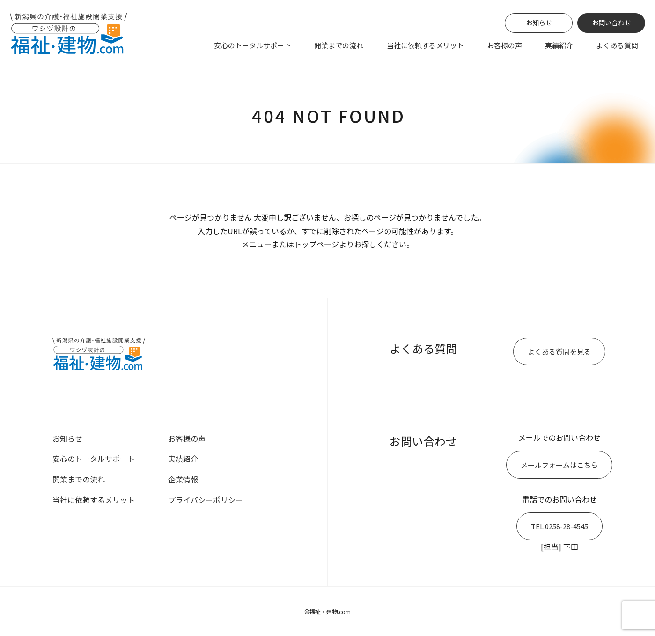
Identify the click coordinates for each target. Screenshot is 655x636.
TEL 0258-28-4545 (559, 526)
